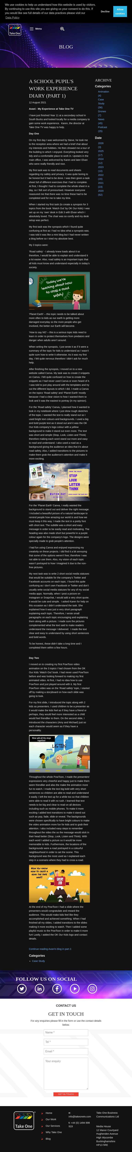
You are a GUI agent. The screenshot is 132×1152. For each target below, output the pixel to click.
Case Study (38, 961)
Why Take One (54, 1132)
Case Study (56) (101, 103)
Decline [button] (105, 11)
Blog (48, 1138)
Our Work (51, 1119)
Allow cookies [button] (120, 11)
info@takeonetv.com (80, 1116)
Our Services (53, 1125)
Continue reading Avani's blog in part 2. (50, 949)
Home (49, 1113)
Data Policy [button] (12, 17)
